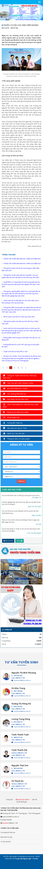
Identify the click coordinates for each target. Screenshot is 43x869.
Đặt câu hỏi (8, 541)
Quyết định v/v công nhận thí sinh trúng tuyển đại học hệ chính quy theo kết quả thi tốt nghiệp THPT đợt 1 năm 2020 (21, 284)
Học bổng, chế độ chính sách (15, 399)
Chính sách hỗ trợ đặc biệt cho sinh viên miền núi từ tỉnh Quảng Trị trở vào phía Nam (20, 301)
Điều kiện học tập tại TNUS (15, 428)
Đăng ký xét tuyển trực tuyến (15, 412)
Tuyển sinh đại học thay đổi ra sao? (15, 351)
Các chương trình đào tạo (14, 394)
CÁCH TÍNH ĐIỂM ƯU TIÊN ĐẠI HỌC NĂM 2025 (20, 405)
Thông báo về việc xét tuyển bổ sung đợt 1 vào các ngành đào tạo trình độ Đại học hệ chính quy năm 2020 (20, 276)
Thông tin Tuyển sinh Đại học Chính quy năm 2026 (19, 376)
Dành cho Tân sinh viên (14, 433)
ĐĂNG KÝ (21, 481)
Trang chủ (9, 799)
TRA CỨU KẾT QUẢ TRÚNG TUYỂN (18, 383)
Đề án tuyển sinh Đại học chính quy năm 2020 (18, 317)
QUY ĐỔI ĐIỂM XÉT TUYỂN (15, 388)
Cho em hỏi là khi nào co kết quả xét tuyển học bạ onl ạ (20, 495)
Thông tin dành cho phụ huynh (16, 439)
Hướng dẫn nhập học (13, 423)
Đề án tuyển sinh (11, 417)
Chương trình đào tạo (8, 832)
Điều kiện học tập (6, 837)
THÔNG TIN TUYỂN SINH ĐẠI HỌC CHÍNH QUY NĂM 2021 (22, 259)
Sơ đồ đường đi (21, 802)
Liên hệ (34, 799)
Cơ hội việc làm (6, 841)
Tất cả (19, 541)
